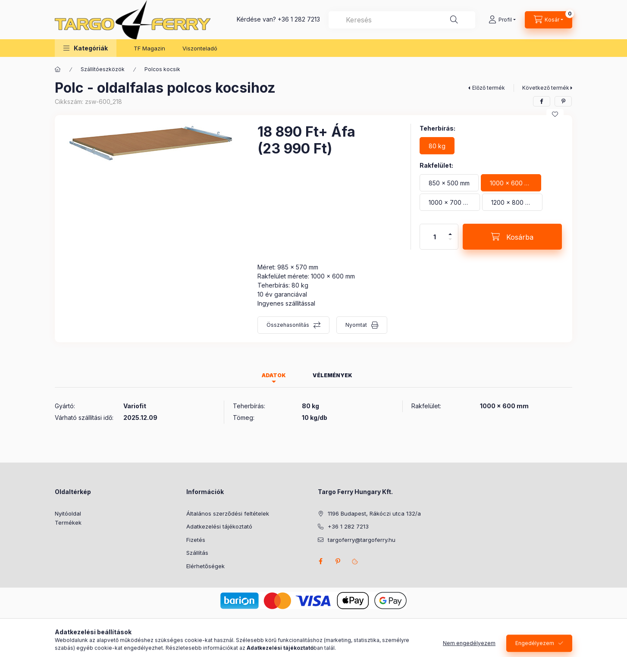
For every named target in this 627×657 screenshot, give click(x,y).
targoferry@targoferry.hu (361, 539)
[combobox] (402, 19)
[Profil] (502, 19)
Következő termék (545, 87)
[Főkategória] (58, 69)
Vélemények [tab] (332, 375)
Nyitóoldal (68, 513)
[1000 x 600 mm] (511, 182)
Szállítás (197, 552)
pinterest (337, 561)
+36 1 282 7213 (299, 19)
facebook (320, 561)
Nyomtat (356, 325)
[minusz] (450, 243)
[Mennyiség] (435, 236)
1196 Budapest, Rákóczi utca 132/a (374, 513)
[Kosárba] (512, 237)
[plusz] (450, 230)
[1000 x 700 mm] (450, 202)
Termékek (68, 522)
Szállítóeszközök (103, 69)
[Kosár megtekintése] (548, 19)
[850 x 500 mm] (449, 182)
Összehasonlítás (287, 325)
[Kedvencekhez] (555, 114)
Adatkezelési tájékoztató (219, 526)
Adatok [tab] (274, 375)
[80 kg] (437, 145)
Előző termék (488, 87)
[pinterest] (563, 101)
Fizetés (195, 539)
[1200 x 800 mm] (512, 202)
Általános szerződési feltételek (227, 513)
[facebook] (541, 101)
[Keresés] (454, 20)
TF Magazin (149, 48)
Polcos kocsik (162, 69)
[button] (85, 48)
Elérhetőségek (205, 566)
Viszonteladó (199, 48)
